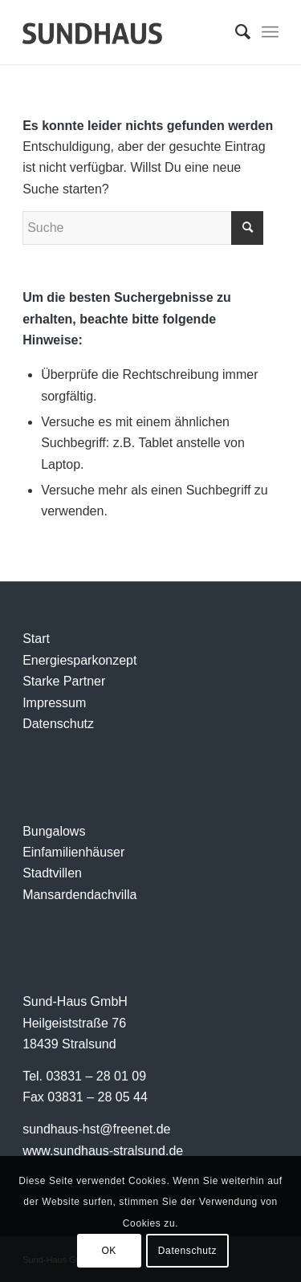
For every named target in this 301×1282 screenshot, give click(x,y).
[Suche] (234, 32)
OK (108, 1250)
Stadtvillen (52, 873)
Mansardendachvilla (79, 894)
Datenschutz (58, 724)
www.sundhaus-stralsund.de (102, 1151)
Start (36, 638)
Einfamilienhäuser (73, 852)
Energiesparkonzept (79, 660)
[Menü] (270, 32)
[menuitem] (234, 32)
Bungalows (53, 831)
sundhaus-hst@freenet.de (96, 1129)
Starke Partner (63, 681)
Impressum (54, 703)
